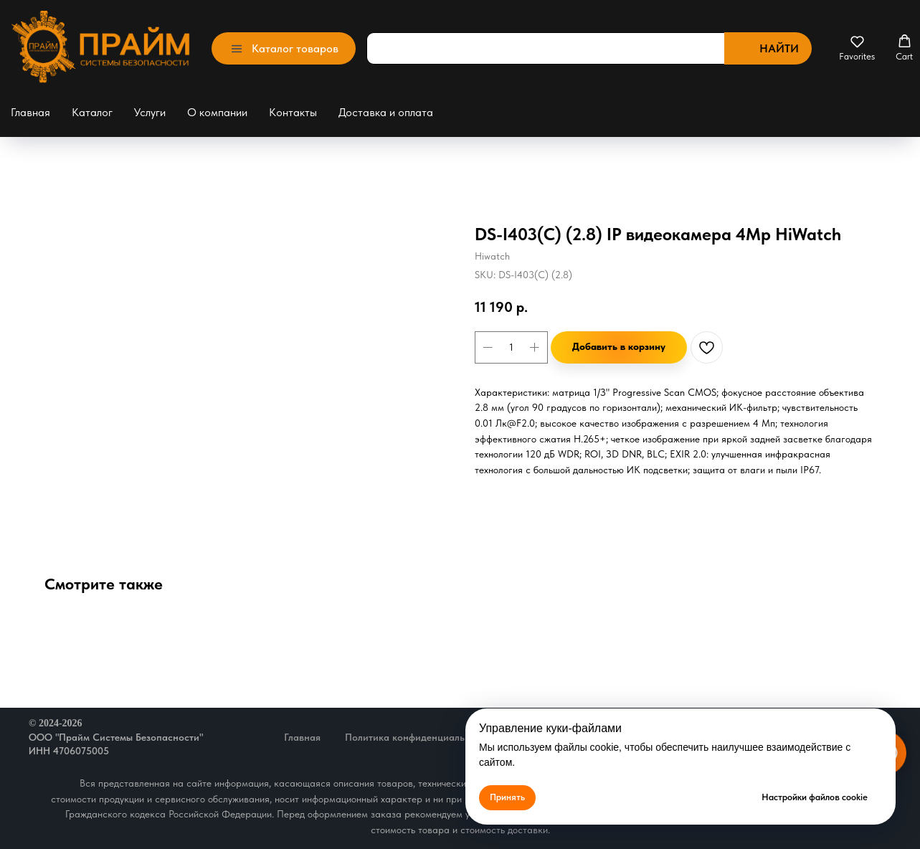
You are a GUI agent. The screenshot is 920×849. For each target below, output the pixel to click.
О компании (217, 112)
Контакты (293, 112)
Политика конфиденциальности (418, 737)
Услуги (150, 112)
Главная (30, 112)
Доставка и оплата (385, 112)
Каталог (92, 112)
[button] (857, 48)
